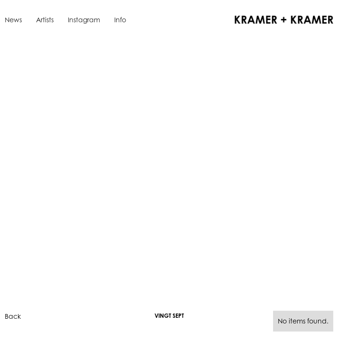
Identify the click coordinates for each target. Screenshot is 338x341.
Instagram (84, 20)
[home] (281, 19)
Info (120, 20)
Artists (45, 20)
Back (13, 316)
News (13, 20)
